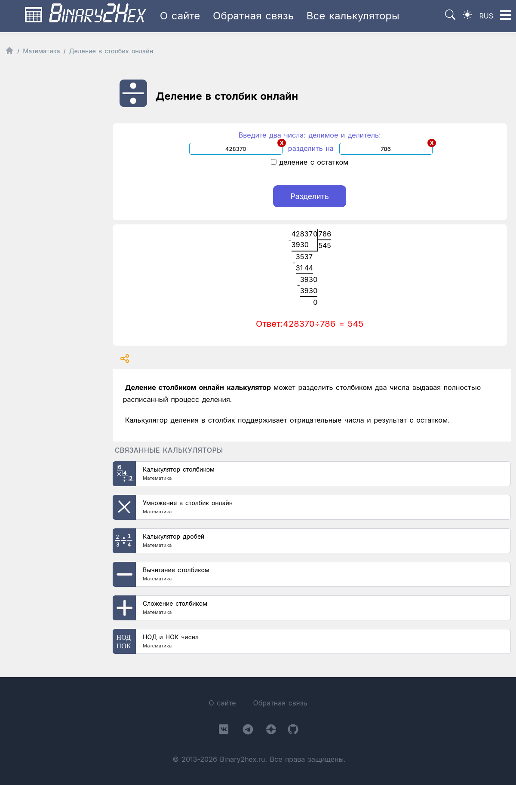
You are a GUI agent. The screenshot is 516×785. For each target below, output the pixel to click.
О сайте (180, 15)
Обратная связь (253, 15)
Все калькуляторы (353, 15)
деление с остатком (309, 162)
